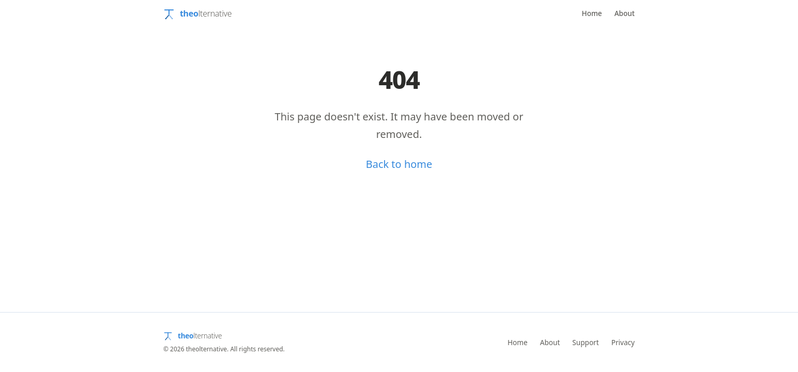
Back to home (399, 164)
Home (591, 13)
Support (585, 342)
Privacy (623, 342)
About (625, 13)
